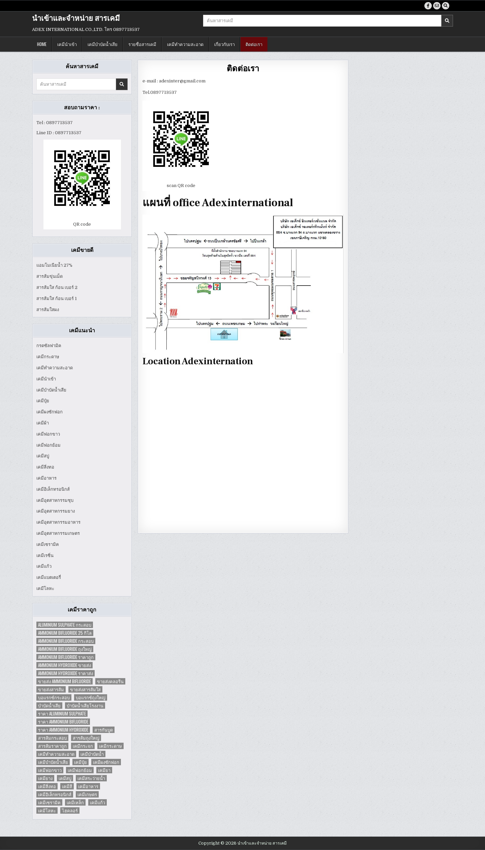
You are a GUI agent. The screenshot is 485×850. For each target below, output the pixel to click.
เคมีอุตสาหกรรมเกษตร (58, 533)
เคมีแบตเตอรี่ (48, 577)
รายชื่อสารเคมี (142, 44)
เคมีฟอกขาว (48, 434)
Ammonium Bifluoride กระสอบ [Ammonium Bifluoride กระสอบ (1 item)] (66, 641)
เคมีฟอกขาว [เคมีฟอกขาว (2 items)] (50, 770)
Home (41, 44)
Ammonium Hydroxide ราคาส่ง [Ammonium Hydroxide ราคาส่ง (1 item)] (65, 673)
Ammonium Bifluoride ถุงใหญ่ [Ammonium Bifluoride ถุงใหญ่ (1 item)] (65, 649)
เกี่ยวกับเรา (224, 44)
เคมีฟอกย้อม (48, 445)
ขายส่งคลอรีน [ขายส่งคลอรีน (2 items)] (110, 681)
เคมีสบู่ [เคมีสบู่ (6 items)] (65, 778)
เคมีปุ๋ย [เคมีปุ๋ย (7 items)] (80, 762)
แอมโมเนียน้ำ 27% (54, 265)
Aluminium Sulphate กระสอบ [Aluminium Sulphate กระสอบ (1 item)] (64, 625)
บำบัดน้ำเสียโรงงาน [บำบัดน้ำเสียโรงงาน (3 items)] (85, 705)
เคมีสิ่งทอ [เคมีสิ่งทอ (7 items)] (47, 786)
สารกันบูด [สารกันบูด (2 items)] (103, 730)
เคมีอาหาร (46, 478)
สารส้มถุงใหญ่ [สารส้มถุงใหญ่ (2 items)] (86, 738)
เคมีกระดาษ (47, 356)
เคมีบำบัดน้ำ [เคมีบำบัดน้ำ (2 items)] (92, 754)
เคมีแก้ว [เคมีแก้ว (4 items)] (97, 802)
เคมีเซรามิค (47, 544)
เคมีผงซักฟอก (49, 411)
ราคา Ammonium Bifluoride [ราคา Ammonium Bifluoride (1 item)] (63, 721)
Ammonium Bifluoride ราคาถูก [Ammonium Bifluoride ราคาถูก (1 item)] (66, 657)
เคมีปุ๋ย (42, 400)
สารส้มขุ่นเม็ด (49, 276)
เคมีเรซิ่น (45, 555)
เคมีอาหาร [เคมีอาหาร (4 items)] (88, 786)
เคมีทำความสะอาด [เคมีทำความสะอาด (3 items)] (56, 754)
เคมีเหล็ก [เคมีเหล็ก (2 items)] (75, 802)
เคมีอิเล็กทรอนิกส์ (53, 489)
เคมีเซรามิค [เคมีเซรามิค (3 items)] (49, 802)
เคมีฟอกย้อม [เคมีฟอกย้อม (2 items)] (80, 770)
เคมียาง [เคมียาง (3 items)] (45, 778)
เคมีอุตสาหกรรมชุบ (54, 500)
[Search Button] (445, 5)
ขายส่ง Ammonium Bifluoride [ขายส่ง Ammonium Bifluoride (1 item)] (64, 681)
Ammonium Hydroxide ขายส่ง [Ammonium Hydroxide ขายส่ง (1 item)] (64, 665)
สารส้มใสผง (47, 309)
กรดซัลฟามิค (48, 345)
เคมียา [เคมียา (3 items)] (104, 770)
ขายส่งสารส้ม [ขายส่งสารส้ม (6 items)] (51, 689)
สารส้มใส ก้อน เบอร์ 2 (56, 287)
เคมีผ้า (42, 423)
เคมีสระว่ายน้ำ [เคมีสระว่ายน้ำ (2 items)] (91, 778)
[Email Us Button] (437, 5)
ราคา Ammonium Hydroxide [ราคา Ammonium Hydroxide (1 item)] (63, 730)
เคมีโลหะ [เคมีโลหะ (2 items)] (47, 810)
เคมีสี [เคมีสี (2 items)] (67, 786)
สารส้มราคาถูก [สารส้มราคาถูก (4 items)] (52, 746)
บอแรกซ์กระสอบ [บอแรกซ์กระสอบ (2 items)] (54, 697)
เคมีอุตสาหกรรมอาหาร (58, 522)
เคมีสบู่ (42, 455)
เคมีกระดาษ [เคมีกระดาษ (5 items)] (110, 746)
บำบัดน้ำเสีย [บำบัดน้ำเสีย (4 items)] (49, 705)
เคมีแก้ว (44, 566)
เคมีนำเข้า (67, 44)
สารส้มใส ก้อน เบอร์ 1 (56, 298)
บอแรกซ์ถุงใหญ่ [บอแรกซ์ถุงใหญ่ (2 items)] (90, 697)
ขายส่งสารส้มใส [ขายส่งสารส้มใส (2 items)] (85, 689)
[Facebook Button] (428, 5)
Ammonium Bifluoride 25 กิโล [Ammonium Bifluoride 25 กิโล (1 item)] (65, 633)
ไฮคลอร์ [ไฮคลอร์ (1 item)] (70, 810)
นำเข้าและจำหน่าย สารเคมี (76, 18)
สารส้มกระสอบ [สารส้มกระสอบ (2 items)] (52, 738)
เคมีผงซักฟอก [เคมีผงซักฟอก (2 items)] (106, 762)
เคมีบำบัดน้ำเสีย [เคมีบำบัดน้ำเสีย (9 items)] (53, 762)
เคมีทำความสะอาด (185, 44)
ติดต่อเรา (254, 44)
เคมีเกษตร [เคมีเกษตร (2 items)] (87, 794)
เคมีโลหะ (45, 588)
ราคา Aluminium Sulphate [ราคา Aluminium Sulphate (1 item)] (62, 713)
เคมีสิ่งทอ (45, 467)
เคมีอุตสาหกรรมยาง (55, 511)
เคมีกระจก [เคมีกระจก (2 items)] (83, 746)
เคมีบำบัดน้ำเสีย (103, 44)
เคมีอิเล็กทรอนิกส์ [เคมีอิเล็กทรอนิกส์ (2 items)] (54, 794)
